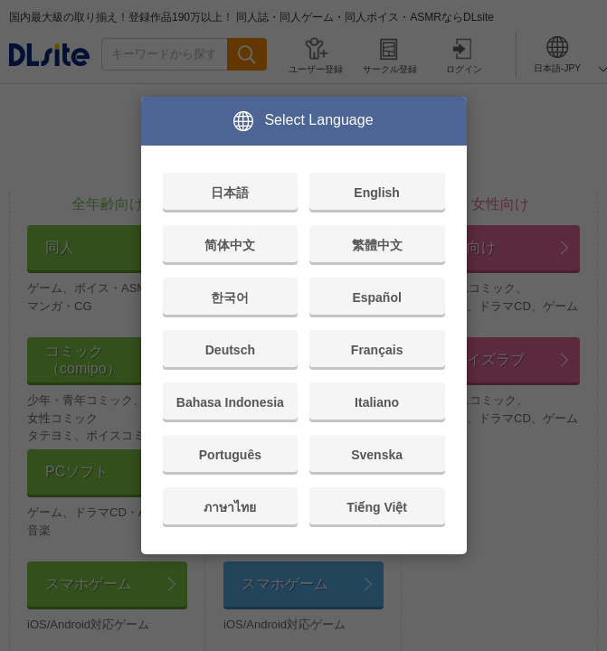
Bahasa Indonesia (230, 402)
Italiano (377, 402)
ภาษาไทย (230, 507)
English (377, 192)
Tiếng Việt (376, 507)
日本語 (230, 192)
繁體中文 (377, 245)
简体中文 (229, 245)
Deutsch (230, 350)
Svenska (377, 455)
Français (377, 350)
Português (230, 455)
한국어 (230, 297)
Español (376, 297)
